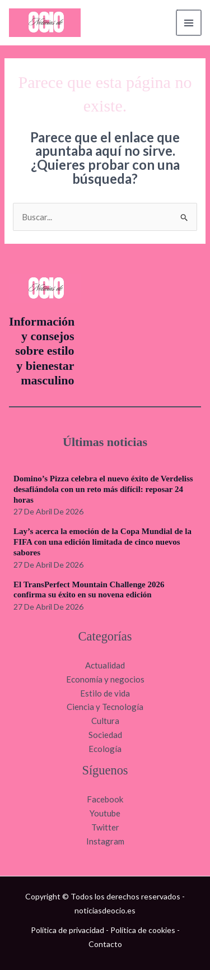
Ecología (105, 749)
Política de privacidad (67, 930)
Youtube (105, 813)
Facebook (105, 799)
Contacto (105, 944)
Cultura (105, 721)
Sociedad (105, 735)
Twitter (105, 827)
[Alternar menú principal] (190, 23)
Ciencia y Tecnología (105, 707)
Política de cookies (142, 930)
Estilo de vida (105, 693)
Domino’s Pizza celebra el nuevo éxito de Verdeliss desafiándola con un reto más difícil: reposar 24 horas (103, 489)
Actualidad (105, 665)
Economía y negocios (105, 679)
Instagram (105, 841)
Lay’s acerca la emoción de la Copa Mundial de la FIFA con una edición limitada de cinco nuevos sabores (102, 542)
